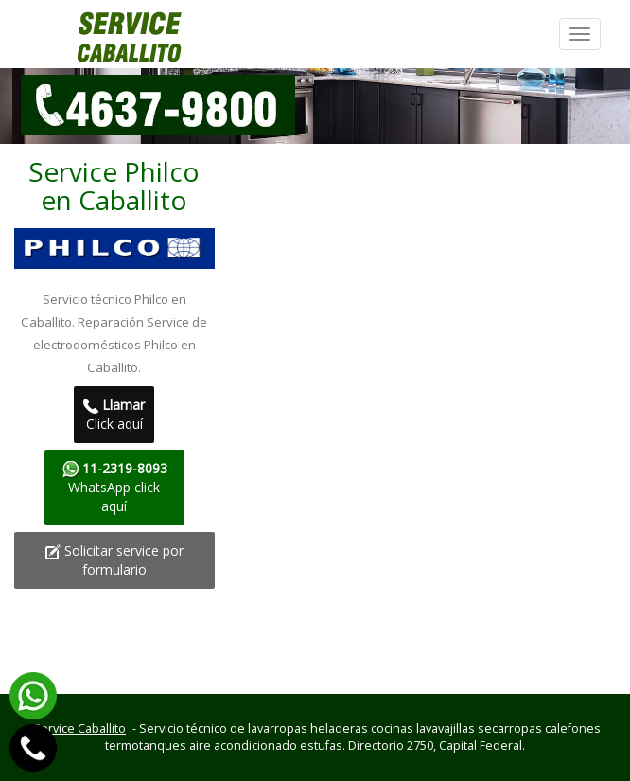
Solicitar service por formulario (114, 559)
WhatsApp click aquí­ (114, 487)
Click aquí (114, 414)
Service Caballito (79, 728)
